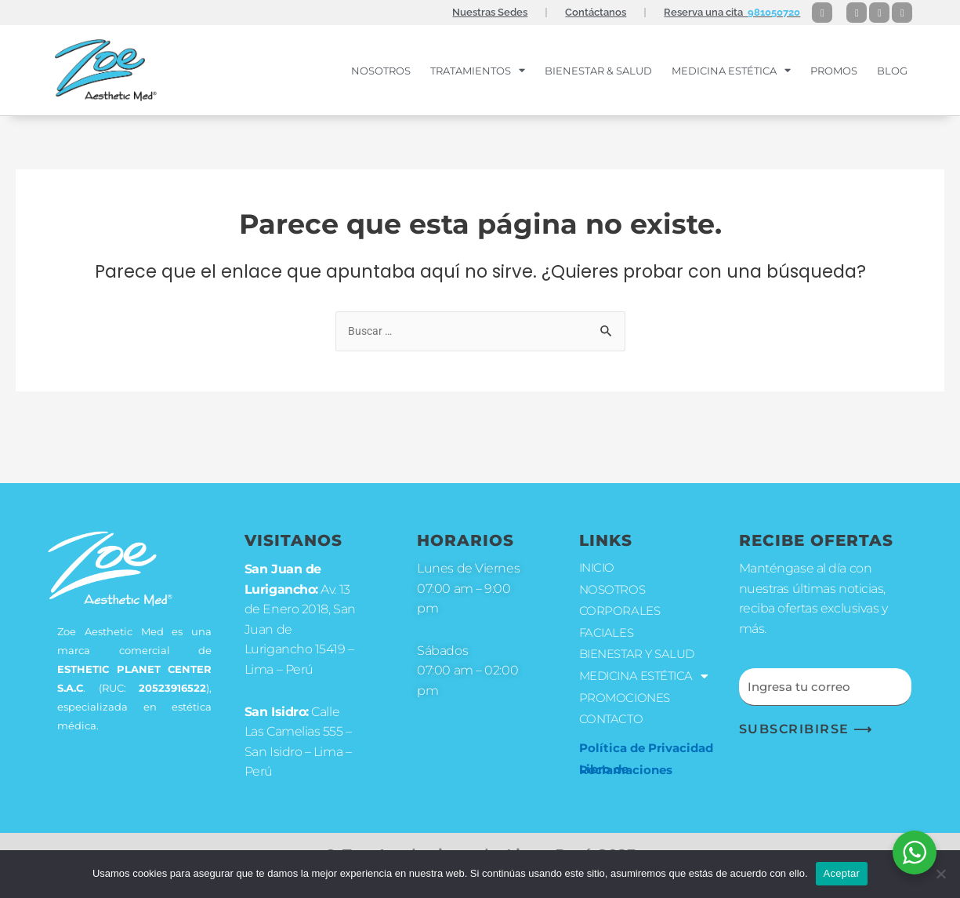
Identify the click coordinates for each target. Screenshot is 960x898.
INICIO (598, 554)
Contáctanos (595, 12)
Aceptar (842, 873)
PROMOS (833, 70)
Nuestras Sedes (489, 12)
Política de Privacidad (646, 760)
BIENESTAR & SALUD (598, 70)
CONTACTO (612, 732)
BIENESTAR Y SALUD (641, 645)
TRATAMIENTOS (477, 70)
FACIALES (607, 622)
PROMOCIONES (627, 709)
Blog (892, 70)
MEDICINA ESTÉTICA (731, 70)
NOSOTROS (381, 70)
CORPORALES (621, 599)
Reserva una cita (732, 12)
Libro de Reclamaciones (625, 783)
